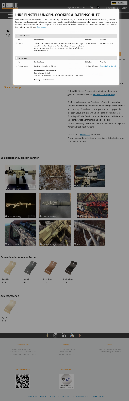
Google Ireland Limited (108, 66)
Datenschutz (41, 27)
